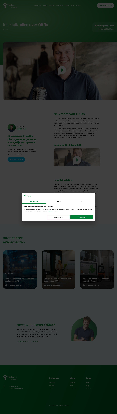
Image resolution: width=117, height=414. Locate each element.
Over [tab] (82, 201)
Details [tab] (58, 201)
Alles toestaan (82, 217)
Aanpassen (58, 217)
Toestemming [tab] (34, 201)
